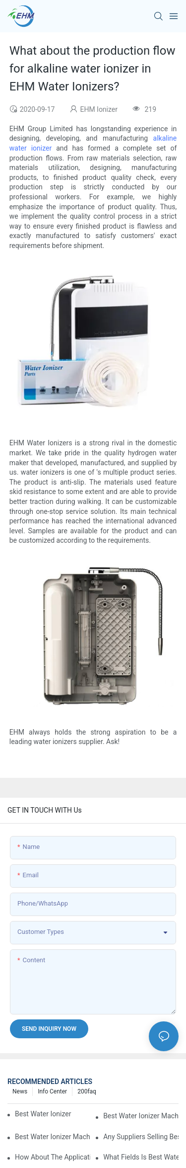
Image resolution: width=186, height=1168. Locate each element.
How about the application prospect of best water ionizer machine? (52, 1157)
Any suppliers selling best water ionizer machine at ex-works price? (141, 1137)
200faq (86, 1091)
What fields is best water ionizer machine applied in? (141, 1157)
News (19, 1091)
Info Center (52, 1091)
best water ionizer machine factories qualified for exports (52, 1137)
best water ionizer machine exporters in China (141, 1116)
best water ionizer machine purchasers (43, 1114)
